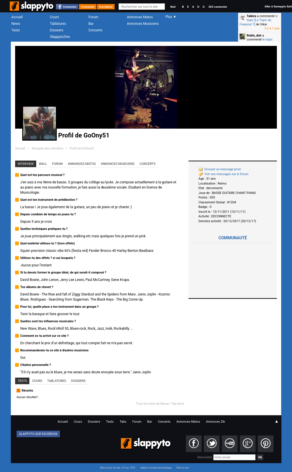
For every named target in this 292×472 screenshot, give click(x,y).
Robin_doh (254, 35)
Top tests (177, 404)
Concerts (95, 30)
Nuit (172, 6)
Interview (26, 164)
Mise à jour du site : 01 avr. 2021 (117, 467)
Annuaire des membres (47, 148)
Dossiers (56, 30)
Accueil (17, 17)
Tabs (122, 422)
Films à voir (182, 467)
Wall (43, 164)
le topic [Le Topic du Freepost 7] (259, 20)
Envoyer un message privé (219, 169)
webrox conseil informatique (156, 467)
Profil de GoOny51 (82, 148)
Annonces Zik (215, 422)
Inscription (106, 6)
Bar (91, 24)
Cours (54, 17)
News (15, 24)
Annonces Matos (140, 17)
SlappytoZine (60, 37)
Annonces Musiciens (143, 24)
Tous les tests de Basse (152, 404)
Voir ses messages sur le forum (223, 174)
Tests (15, 30)
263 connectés (217, 6)
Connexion (69, 6)
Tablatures (58, 24)
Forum (93, 17)
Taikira (251, 16)
